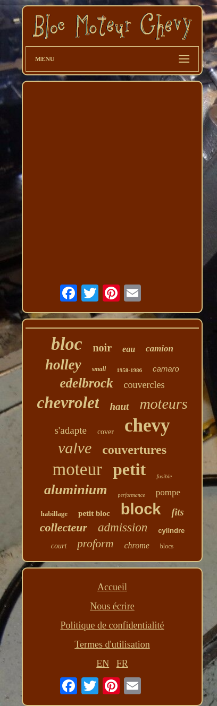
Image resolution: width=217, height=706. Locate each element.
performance (131, 495)
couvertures (134, 450)
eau (128, 349)
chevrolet (68, 402)
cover (105, 432)
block (141, 509)
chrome (136, 545)
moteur (77, 469)
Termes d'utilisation (111, 644)
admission (122, 527)
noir (102, 348)
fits (177, 512)
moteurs (163, 403)
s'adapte (70, 430)
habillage (54, 514)
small (99, 369)
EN (102, 663)
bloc (66, 344)
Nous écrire (112, 606)
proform (95, 543)
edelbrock (86, 383)
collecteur (63, 527)
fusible (164, 476)
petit (129, 469)
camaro (166, 368)
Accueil (112, 587)
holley (63, 365)
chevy (147, 425)
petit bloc (94, 513)
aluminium (75, 489)
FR (122, 663)
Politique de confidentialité (112, 625)
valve (74, 448)
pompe (168, 492)
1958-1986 (129, 370)
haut (119, 406)
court (59, 546)
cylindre (171, 531)
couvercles (143, 385)
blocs (166, 546)
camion (159, 348)
